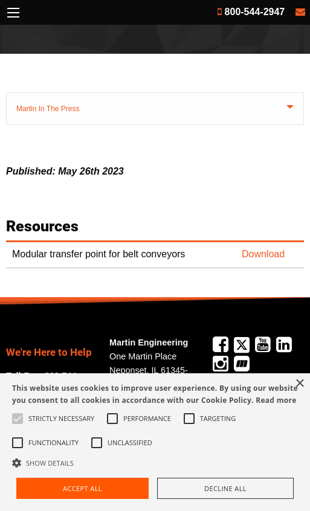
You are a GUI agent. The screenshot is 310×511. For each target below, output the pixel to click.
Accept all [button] (82, 488)
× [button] (299, 383)
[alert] (155, 442)
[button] (155, 463)
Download (263, 254)
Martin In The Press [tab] (47, 108)
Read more (276, 400)
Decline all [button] (225, 488)
